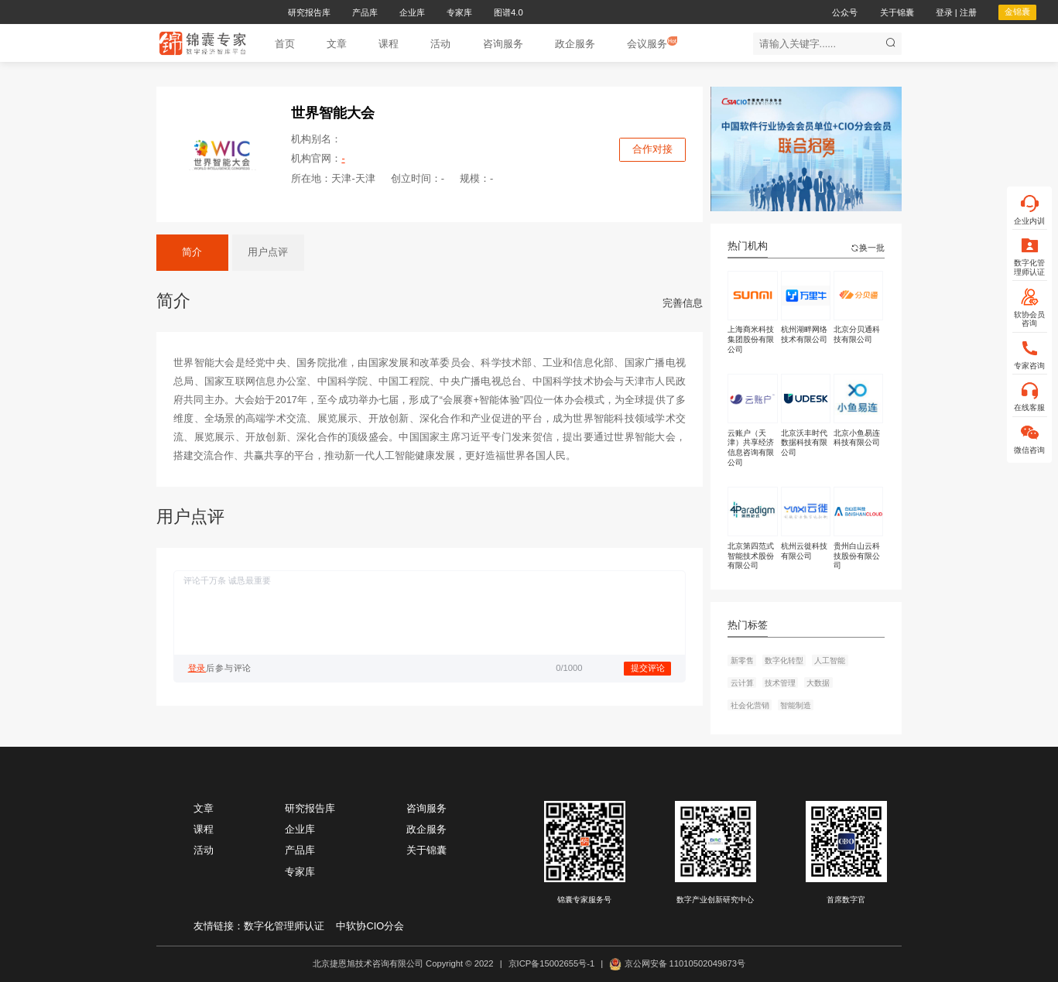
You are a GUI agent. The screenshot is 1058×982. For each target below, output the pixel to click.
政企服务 (426, 829)
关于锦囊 (426, 850)
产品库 (300, 850)
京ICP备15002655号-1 (551, 963)
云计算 (742, 683)
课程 (203, 829)
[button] (337, 43)
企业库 (300, 829)
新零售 (742, 660)
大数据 (818, 683)
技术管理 (780, 683)
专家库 (300, 872)
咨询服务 (426, 808)
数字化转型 (784, 660)
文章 (203, 808)
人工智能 (829, 660)
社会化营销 (750, 705)
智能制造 (795, 705)
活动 (203, 850)
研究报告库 (310, 808)
